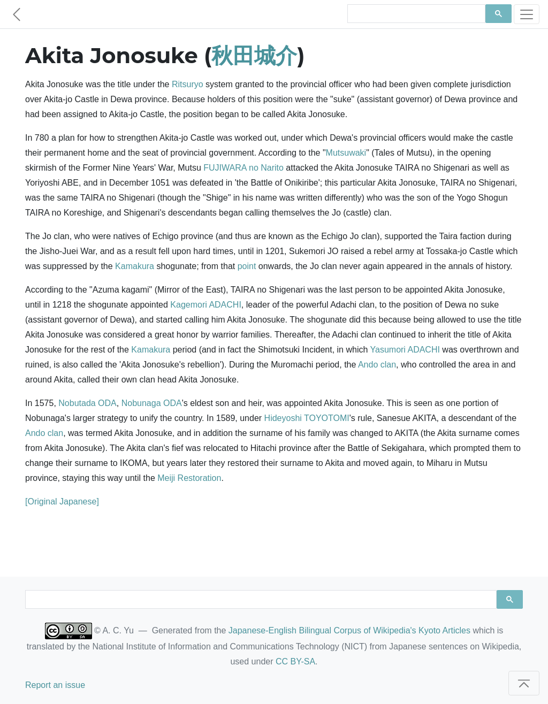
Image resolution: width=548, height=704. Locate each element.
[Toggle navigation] (526, 14)
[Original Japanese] (62, 501)
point (247, 266)
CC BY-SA (295, 661)
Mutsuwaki (346, 152)
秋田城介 (254, 55)
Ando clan (377, 364)
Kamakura (134, 266)
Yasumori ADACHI (405, 349)
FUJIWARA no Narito (243, 167)
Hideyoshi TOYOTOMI (306, 418)
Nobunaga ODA (151, 403)
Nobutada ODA (87, 403)
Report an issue (55, 685)
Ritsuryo (187, 84)
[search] (415, 14)
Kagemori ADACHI (205, 304)
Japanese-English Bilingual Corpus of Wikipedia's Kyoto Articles (349, 630)
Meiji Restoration (189, 478)
